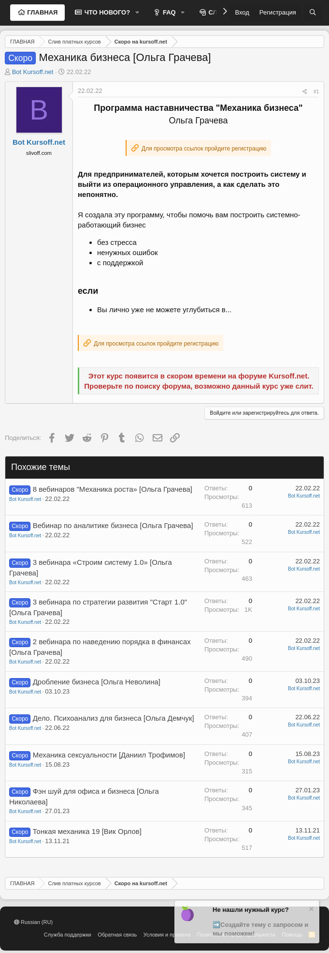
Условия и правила (166, 935)
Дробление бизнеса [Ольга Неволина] (96, 682)
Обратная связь (117, 935)
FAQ (168, 12)
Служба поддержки (67, 935)
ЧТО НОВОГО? (106, 12)
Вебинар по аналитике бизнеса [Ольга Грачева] (113, 525)
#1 (316, 91)
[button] (137, 12)
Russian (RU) (33, 922)
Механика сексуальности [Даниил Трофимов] (109, 755)
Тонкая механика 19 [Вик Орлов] (87, 831)
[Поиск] (313, 12)
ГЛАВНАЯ (42, 12)
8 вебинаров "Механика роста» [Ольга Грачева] (112, 489)
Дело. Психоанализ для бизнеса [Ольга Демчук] (113, 718)
